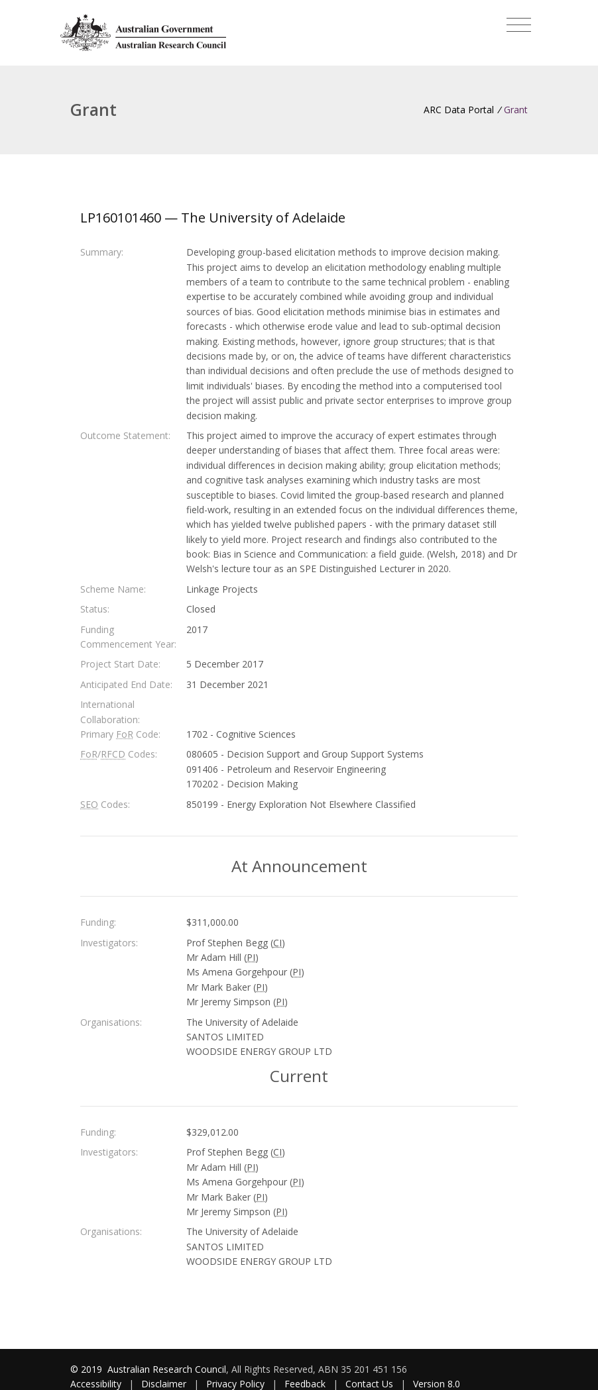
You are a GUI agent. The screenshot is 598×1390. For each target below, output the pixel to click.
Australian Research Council (166, 1369)
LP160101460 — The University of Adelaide (212, 217)
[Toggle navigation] (519, 25)
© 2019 (87, 1369)
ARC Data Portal (459, 109)
